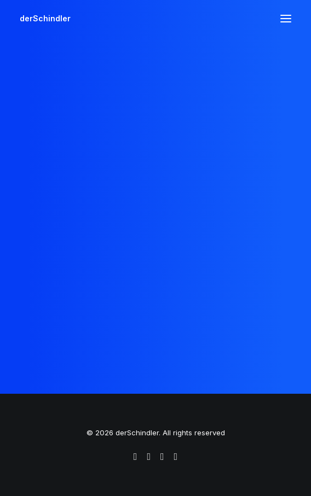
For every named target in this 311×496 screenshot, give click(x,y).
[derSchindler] (45, 18)
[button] (286, 18)
